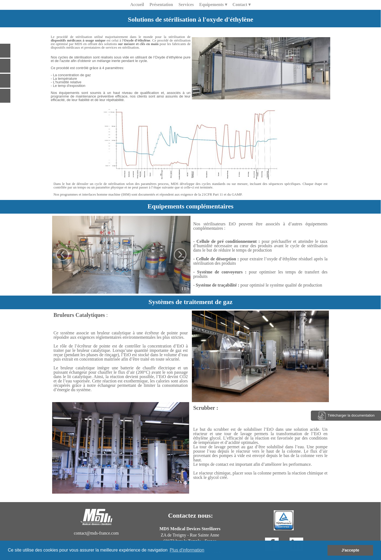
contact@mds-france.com (96, 533)
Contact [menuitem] (242, 5)
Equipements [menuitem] (213, 5)
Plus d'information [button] (187, 550)
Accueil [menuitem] (137, 4)
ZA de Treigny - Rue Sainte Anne (190, 535)
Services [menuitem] (186, 4)
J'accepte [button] (350, 550)
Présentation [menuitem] (161, 4)
